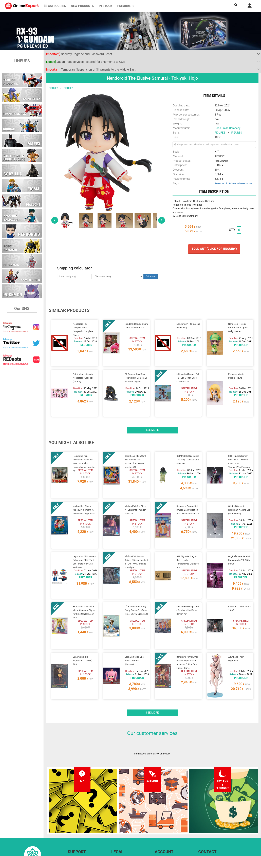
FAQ (70, 817)
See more (152, 417)
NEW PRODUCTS (82, 6)
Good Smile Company (227, 128)
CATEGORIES (55, 6)
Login (158, 824)
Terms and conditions (122, 817)
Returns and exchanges (80, 831)
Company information (122, 831)
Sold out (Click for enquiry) (214, 248)
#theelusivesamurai (240, 183)
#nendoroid (221, 183)
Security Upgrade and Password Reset (78, 54)
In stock (105, 6)
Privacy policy (118, 824)
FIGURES (53, 88)
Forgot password (163, 817)
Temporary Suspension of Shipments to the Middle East (90, 69)
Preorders (125, 6)
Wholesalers (161, 831)
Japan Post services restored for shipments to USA (85, 61)
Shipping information (79, 824)
